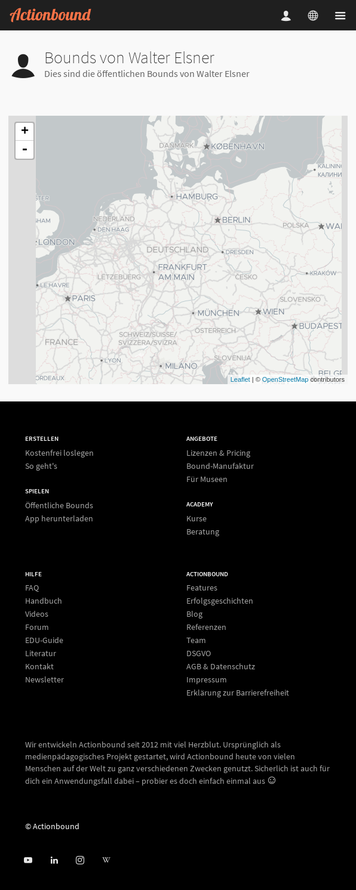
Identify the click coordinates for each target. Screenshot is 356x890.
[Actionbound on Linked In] (54, 860)
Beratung (202, 531)
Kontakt (39, 666)
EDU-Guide (44, 640)
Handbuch (43, 600)
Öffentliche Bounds (59, 505)
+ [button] (25, 132)
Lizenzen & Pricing (218, 453)
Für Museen (207, 479)
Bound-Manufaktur (220, 466)
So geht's (41, 466)
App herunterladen (59, 518)
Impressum (206, 679)
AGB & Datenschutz (220, 666)
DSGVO (198, 653)
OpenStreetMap (285, 379)
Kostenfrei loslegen (59, 453)
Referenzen (206, 627)
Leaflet (240, 379)
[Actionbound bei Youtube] (28, 860)
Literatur (40, 653)
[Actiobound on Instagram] (80, 860)
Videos (36, 613)
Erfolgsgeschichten (219, 600)
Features (201, 588)
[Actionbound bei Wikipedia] (106, 860)
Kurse (196, 519)
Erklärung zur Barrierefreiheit (237, 692)
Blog (194, 613)
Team (196, 640)
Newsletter (44, 679)
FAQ (32, 588)
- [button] (24, 150)
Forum (37, 627)
